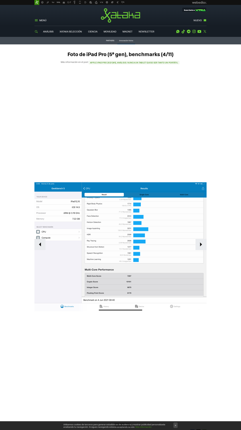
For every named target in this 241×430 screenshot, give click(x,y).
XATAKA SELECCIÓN (71, 31)
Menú (42, 20)
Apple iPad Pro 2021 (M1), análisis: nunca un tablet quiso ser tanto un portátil (134, 62)
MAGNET (127, 31)
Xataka (120, 15)
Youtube (199, 31)
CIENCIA (92, 31)
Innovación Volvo (126, 40)
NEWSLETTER (146, 31)
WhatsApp (178, 31)
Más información (143, 426)
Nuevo (198, 20)
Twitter (205, 31)
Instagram (194, 31)
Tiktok (183, 31)
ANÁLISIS (48, 31)
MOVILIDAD (110, 31)
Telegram (188, 31)
